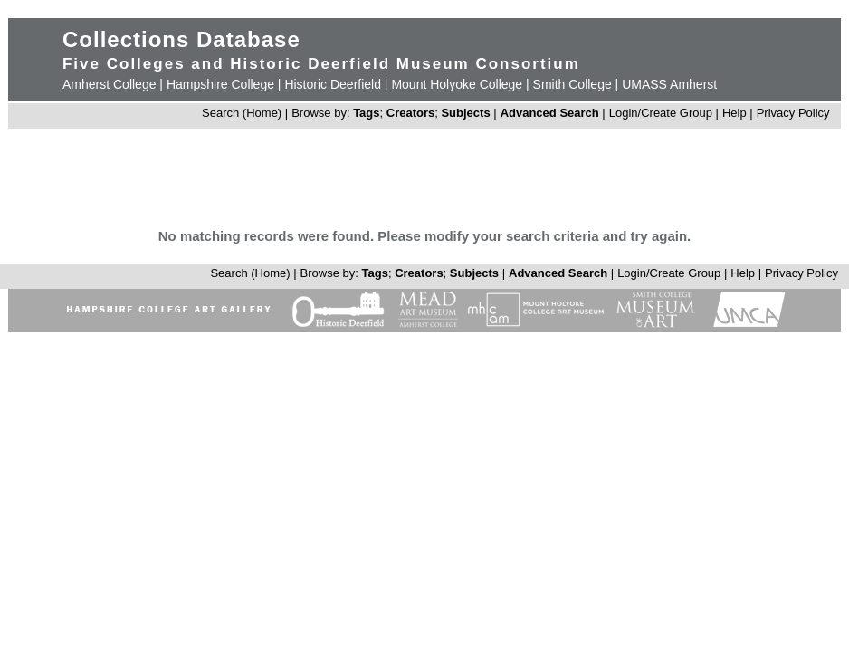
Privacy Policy (793, 113)
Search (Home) (241, 113)
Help (734, 113)
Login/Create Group (662, 113)
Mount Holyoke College (456, 84)
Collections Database (181, 39)
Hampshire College (220, 84)
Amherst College (109, 84)
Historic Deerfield (332, 84)
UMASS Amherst (669, 84)
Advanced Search (550, 113)
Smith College (572, 84)
